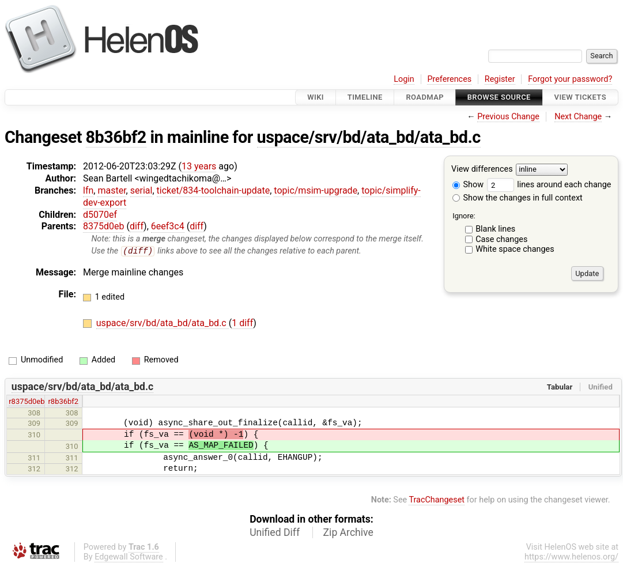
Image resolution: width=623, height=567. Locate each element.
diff (137, 226)
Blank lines (495, 229)
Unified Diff (275, 532)
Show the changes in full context (517, 198)
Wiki (315, 97)
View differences (482, 170)
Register (500, 79)
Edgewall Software (129, 557)
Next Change (578, 117)
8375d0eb (103, 226)
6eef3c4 (167, 226)
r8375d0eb (26, 402)
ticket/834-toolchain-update (213, 190)
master (111, 190)
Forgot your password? (570, 79)
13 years (199, 166)
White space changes (514, 249)
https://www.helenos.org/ (571, 557)
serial (141, 190)
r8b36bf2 (63, 402)
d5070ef (100, 214)
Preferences (449, 79)
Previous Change (508, 117)
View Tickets (580, 97)
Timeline (365, 97)
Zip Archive (348, 532)
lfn (88, 190)
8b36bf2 (116, 137)
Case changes (501, 239)
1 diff (242, 323)
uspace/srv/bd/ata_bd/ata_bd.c (369, 137)
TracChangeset (437, 500)
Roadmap (425, 97)
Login (404, 79)
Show (468, 185)
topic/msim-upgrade (315, 190)
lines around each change (549, 185)
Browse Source (499, 97)
